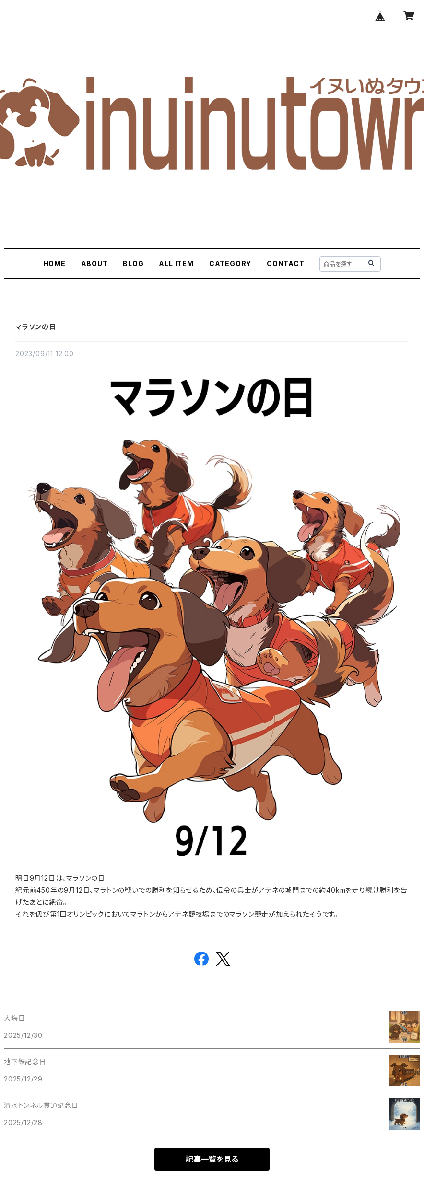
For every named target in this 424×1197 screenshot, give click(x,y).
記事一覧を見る (212, 1159)
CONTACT (286, 263)
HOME (54, 263)
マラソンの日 (35, 327)
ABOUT (94, 263)
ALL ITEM (176, 263)
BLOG (133, 263)
